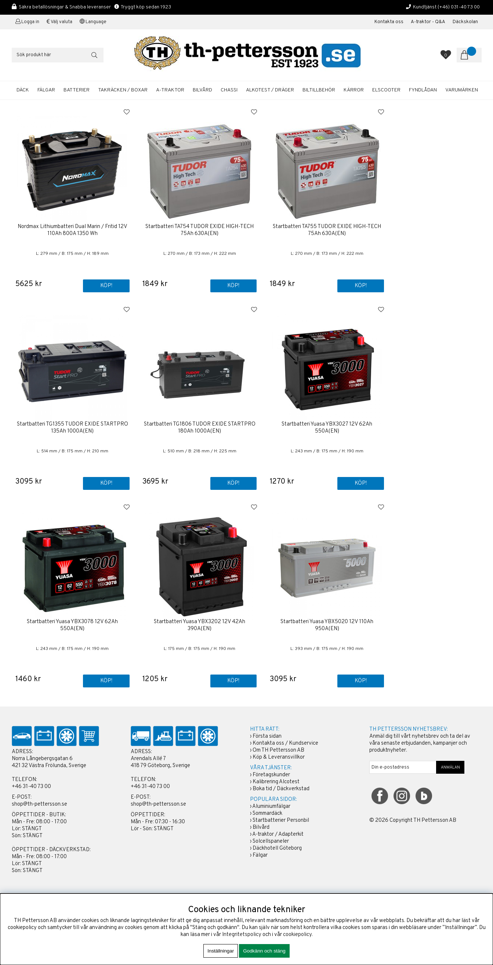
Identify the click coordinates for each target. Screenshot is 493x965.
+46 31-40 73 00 (31, 787)
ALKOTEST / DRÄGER (270, 90)
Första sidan (267, 736)
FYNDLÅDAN (423, 90)
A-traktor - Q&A (428, 22)
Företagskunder (271, 775)
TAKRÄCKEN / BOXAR (123, 90)
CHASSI (229, 90)
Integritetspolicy (241, 934)
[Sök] (58, 55)
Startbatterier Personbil (281, 820)
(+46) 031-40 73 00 (459, 7)
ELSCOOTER (386, 90)
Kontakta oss (388, 22)
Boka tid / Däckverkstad (281, 789)
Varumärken (461, 90)
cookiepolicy (297, 934)
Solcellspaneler (271, 841)
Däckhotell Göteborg (277, 848)
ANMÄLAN (450, 767)
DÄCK (23, 90)
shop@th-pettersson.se (39, 804)
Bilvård (261, 827)
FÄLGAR (46, 90)
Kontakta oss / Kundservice (285, 743)
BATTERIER (77, 90)
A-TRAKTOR (170, 90)
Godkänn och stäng (264, 951)
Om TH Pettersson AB (278, 750)
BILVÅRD (202, 90)
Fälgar (260, 855)
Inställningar (220, 951)
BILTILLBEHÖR (318, 90)
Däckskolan (465, 22)
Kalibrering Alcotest (276, 782)
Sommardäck (267, 813)
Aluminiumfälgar (271, 806)
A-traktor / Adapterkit (278, 834)
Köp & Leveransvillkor (279, 757)
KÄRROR (354, 90)
